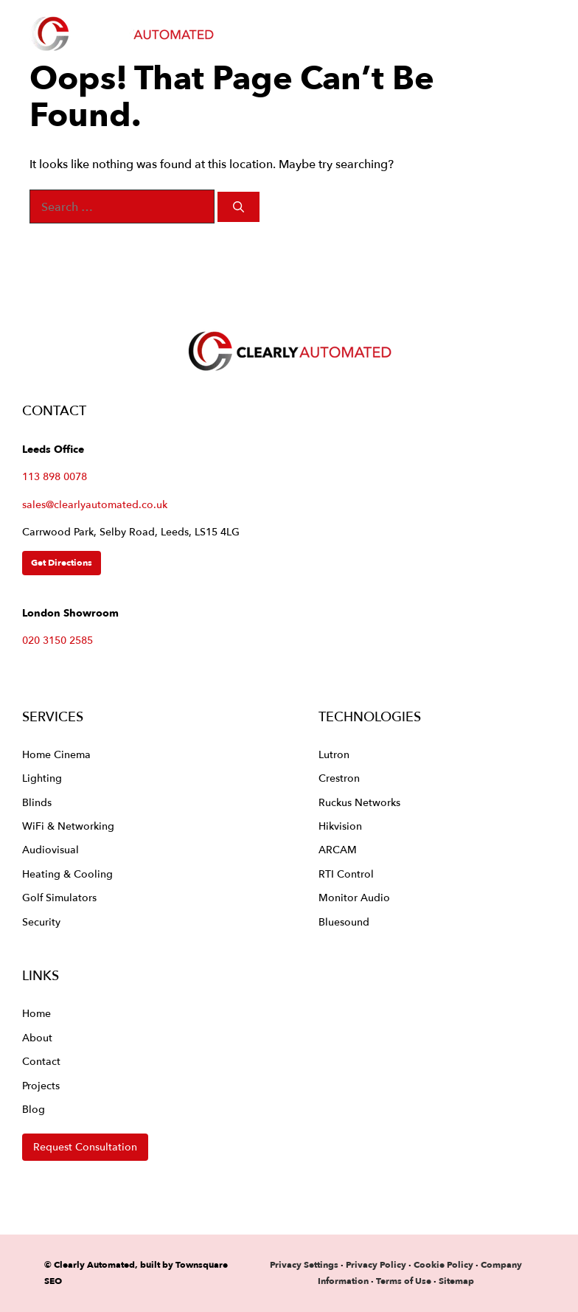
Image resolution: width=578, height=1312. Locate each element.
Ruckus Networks (359, 802)
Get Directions (61, 562)
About (37, 1037)
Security (41, 921)
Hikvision (340, 825)
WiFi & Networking (68, 825)
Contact (41, 1060)
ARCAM (337, 849)
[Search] (238, 207)
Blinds (37, 802)
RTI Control (346, 873)
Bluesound (343, 921)
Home (36, 1012)
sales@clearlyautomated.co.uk (94, 504)
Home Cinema (56, 754)
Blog (33, 1108)
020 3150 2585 (57, 639)
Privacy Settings (304, 1264)
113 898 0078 (54, 476)
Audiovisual (50, 849)
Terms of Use (403, 1280)
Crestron (339, 777)
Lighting (42, 777)
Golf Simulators (59, 897)
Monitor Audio (354, 897)
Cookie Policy (443, 1264)
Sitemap (456, 1280)
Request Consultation (85, 1146)
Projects (41, 1085)
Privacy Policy (377, 1264)
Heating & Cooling (67, 873)
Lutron (333, 754)
